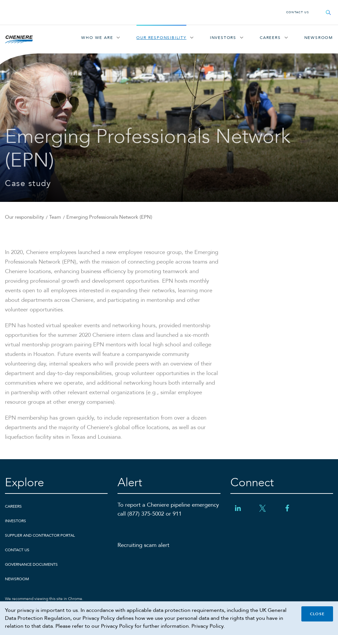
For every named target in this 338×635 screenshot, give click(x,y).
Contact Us (297, 12)
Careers (270, 37)
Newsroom (318, 37)
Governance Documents (31, 564)
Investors (223, 37)
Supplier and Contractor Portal (40, 535)
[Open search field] (328, 12)
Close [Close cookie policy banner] (317, 614)
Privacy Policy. (208, 626)
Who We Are (97, 37)
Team (55, 217)
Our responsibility (161, 37)
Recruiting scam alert (143, 545)
